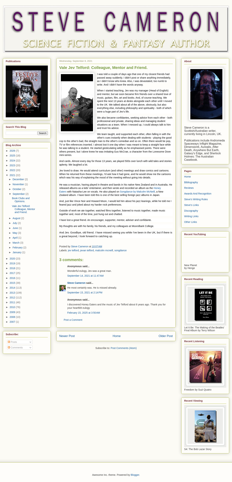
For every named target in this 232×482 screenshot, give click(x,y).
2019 (13, 263)
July (15, 223)
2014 (13, 287)
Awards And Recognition (197, 193)
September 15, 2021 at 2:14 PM (84, 292)
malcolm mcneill (104, 250)
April (15, 237)
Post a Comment (73, 319)
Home (117, 336)
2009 (13, 312)
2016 (13, 278)
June (15, 228)
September (18, 194)
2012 (13, 297)
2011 (13, 302)
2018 (13, 268)
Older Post (166, 336)
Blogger (135, 474)
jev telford (73, 250)
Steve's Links (191, 205)
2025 (13, 155)
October (17, 189)
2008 (13, 317)
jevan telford (87, 250)
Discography (191, 210)
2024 (13, 160)
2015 (13, 282)
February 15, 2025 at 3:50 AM (83, 312)
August (16, 218)
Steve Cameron (76, 282)
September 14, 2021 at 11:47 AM (85, 275)
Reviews (189, 187)
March (16, 242)
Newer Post (67, 336)
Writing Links (191, 216)
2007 (13, 321)
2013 (13, 292)
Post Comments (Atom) (124, 348)
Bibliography (191, 182)
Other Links (190, 222)
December (18, 179)
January (17, 252)
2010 (13, 307)
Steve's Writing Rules (196, 199)
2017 (13, 273)
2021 (13, 175)
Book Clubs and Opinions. (21, 200)
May (15, 232)
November (18, 184)
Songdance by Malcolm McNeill (137, 191)
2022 (13, 170)
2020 (13, 258)
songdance (120, 250)
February (17, 247)
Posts (12, 342)
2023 (13, 165)
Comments (15, 347)
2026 (13, 150)
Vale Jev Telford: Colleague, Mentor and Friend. (23, 209)
